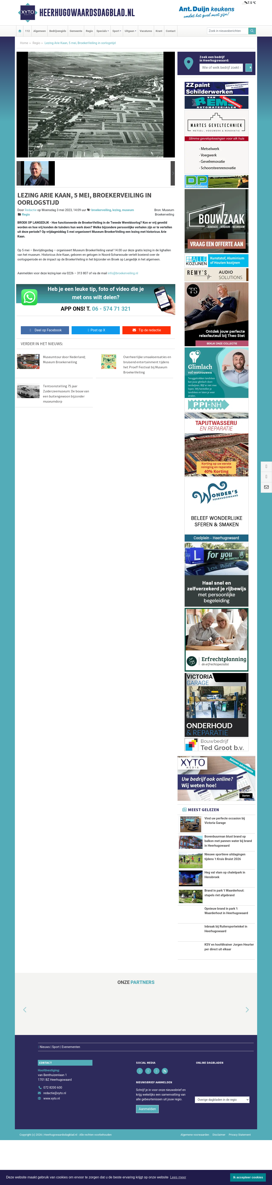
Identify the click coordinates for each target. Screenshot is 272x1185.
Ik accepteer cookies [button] (248, 1177)
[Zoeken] (252, 31)
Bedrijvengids (57, 31)
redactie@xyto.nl (54, 1138)
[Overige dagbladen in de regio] (222, 1123)
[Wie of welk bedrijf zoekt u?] (221, 68)
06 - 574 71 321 (111, 309)
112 (27, 31)
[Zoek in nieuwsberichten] (228, 31)
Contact (171, 31)
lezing (116, 210)
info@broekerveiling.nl (123, 273)
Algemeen (39, 31)
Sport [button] (115, 31)
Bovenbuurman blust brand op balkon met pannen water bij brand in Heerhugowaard (228, 848)
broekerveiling (101, 210)
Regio (89, 31)
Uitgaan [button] (129, 31)
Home (24, 43)
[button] (19, 173)
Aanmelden (147, 1154)
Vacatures (146, 31)
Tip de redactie (146, 330)
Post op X (95, 330)
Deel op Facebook (45, 330)
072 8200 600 (52, 1132)
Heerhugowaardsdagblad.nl (87, 12)
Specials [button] (101, 31)
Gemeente (76, 31)
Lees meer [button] (178, 1177)
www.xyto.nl (51, 1143)
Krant (159, 31)
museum (128, 210)
